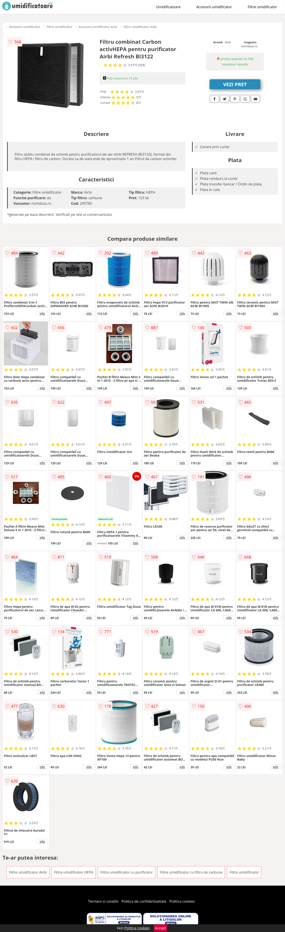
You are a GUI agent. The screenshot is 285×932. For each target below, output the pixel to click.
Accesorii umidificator (214, 6)
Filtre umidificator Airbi (139, 27)
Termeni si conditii (103, 901)
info (42, 313)
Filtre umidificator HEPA (73, 872)
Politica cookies (182, 901)
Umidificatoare (168, 6)
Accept (160, 928)
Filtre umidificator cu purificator (126, 872)
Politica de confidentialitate (144, 901)
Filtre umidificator (262, 6)
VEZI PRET (235, 84)
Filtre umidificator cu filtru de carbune (191, 872)
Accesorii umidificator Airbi (98, 27)
